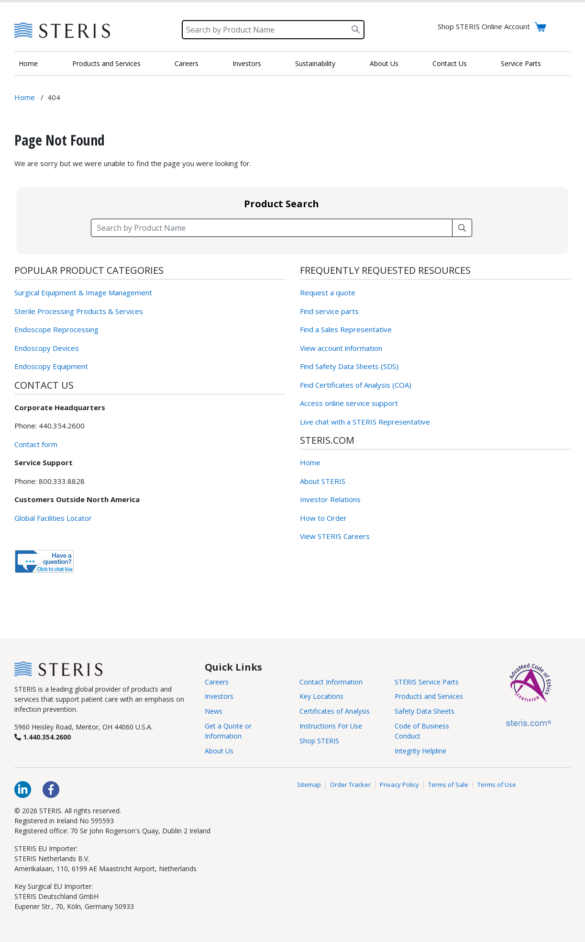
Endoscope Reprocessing (56, 329)
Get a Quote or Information (228, 730)
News (213, 711)
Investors (246, 63)
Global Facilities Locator (53, 518)
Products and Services (106, 63)
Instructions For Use (330, 725)
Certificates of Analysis (334, 711)
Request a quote (327, 292)
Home (28, 63)
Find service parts (329, 311)
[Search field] (272, 228)
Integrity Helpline (420, 750)
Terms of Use (496, 785)
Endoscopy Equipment (51, 366)
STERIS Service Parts (427, 681)
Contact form (35, 444)
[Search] (273, 29)
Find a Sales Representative (346, 329)
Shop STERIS (319, 740)
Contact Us (449, 63)
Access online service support (349, 403)
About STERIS (322, 481)
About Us (384, 63)
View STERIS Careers (335, 536)
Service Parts (521, 63)
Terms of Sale (448, 785)
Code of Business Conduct (422, 730)
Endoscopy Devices (46, 348)
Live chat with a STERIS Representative (365, 421)
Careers (187, 63)
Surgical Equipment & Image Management (83, 292)
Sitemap (309, 785)
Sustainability (315, 63)
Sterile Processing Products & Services (78, 311)
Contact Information (331, 681)
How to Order (323, 518)
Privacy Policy (399, 785)
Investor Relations (330, 499)
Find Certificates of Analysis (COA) (355, 385)
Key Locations (321, 696)
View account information (341, 348)
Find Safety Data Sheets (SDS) (349, 366)
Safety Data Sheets (424, 711)
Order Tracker (350, 785)
